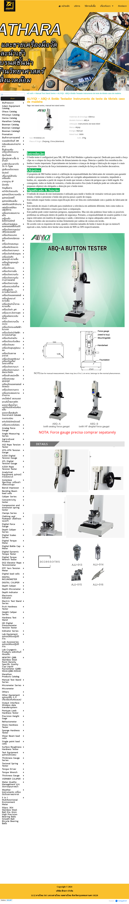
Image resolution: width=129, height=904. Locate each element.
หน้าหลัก (30, 93)
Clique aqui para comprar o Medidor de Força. (77, 231)
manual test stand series (55, 106)
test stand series (38, 106)
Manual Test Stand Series (46, 93)
